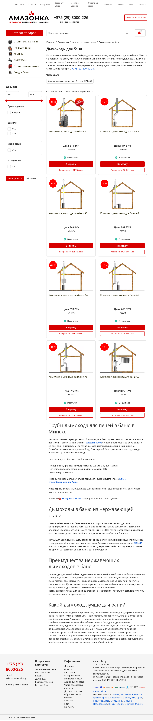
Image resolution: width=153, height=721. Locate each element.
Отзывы (108, 4)
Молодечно (116, 700)
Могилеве (126, 694)
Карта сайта (99, 691)
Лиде (106, 700)
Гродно (97, 697)
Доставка (19, 4)
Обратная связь (93, 4)
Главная (120, 4)
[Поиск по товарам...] (88, 33)
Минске (139, 703)
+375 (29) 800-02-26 (83, 68)
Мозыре (128, 700)
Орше (139, 697)
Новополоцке (100, 703)
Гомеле (116, 694)
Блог (131, 4)
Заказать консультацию (136, 18)
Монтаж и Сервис (75, 4)
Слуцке (130, 703)
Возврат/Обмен (59, 4)
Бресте (105, 697)
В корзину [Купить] (71, 164)
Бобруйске (130, 697)
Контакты (142, 4)
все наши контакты (71, 21)
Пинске (111, 703)
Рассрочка (45, 4)
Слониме (121, 703)
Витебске (137, 694)
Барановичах (117, 697)
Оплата (32, 4)
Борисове (98, 700)
